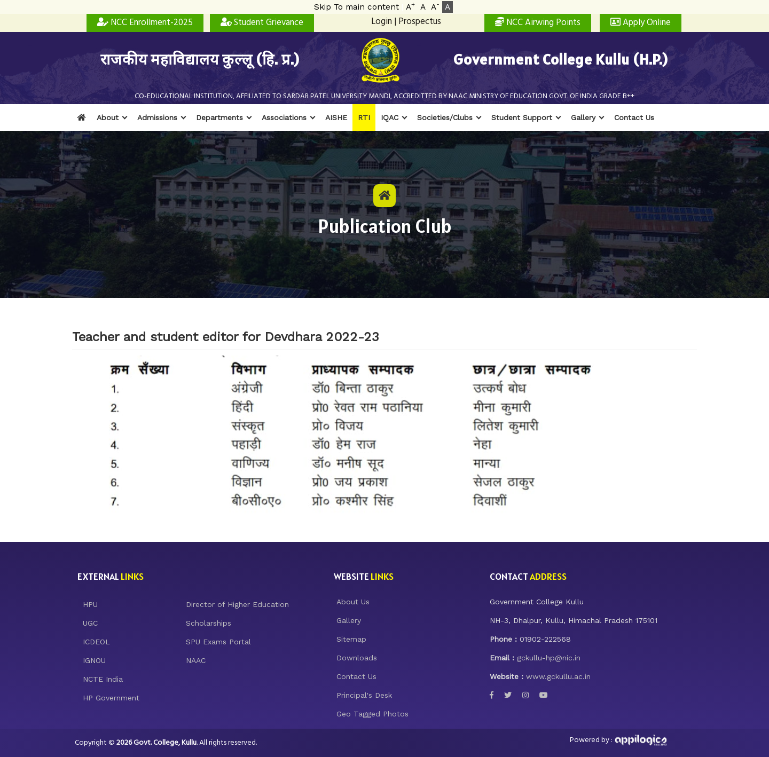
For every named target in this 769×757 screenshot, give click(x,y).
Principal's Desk (364, 695)
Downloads (356, 657)
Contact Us (634, 117)
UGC (90, 623)
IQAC (389, 117)
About (108, 117)
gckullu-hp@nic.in (548, 657)
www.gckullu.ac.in (558, 676)
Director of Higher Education (237, 604)
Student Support (521, 117)
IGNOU (94, 660)
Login (381, 21)
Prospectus (419, 21)
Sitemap (351, 639)
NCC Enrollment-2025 (145, 22)
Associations (284, 117)
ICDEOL (96, 641)
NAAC (196, 660)
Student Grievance (262, 22)
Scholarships (208, 623)
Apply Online (640, 22)
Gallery (583, 117)
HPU (90, 604)
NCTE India (103, 679)
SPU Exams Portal (218, 641)
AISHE (336, 117)
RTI (364, 117)
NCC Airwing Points (537, 22)
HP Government (111, 697)
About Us (353, 601)
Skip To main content (356, 7)
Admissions (157, 117)
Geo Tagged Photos (372, 713)
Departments (219, 117)
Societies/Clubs (445, 117)
